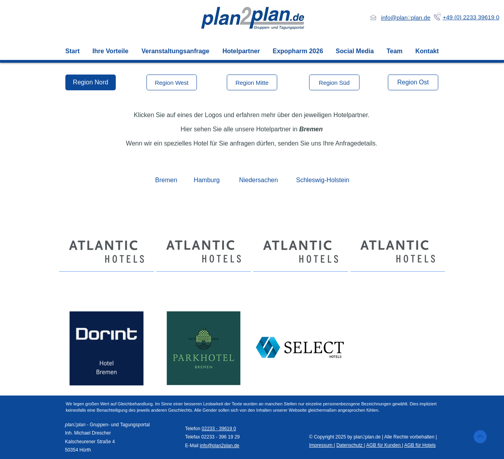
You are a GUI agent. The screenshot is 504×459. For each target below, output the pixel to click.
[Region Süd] (334, 82)
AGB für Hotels (420, 445)
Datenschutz (350, 445)
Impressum (321, 445)
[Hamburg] (207, 180)
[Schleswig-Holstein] (322, 180)
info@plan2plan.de (219, 445)
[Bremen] (166, 180)
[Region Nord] (90, 82)
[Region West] (171, 82)
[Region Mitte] (252, 82)
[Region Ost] (413, 82)
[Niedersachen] (258, 180)
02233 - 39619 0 (219, 428)
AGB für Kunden (384, 445)
